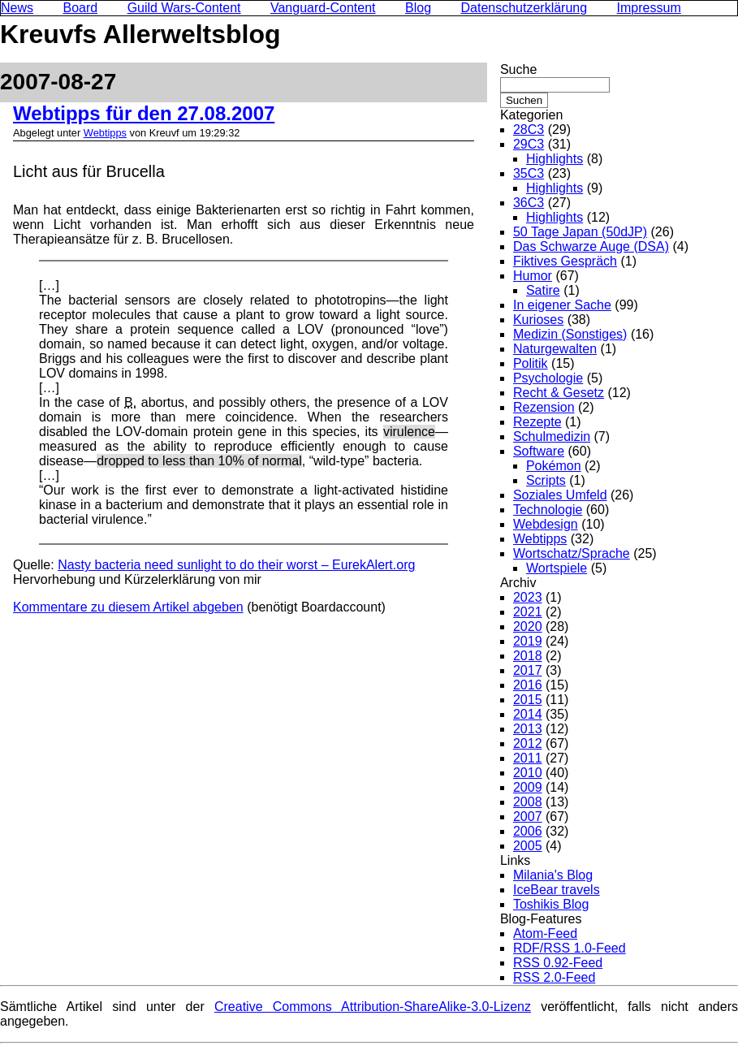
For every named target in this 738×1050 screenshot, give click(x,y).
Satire (543, 290)
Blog (418, 8)
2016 (527, 685)
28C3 (528, 129)
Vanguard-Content (323, 8)
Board (80, 8)
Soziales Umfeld (560, 495)
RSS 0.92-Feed (557, 963)
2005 (527, 846)
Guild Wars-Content (184, 8)
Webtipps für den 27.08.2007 (143, 113)
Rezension (544, 407)
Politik (530, 363)
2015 (527, 699)
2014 (527, 714)
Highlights (554, 159)
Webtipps (105, 133)
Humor (532, 276)
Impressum (649, 8)
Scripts (546, 480)
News (17, 8)
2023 (527, 597)
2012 (527, 743)
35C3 (528, 173)
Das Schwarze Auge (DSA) (591, 246)
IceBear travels (556, 890)
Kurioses (538, 319)
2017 (527, 670)
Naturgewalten (555, 349)
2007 (527, 816)
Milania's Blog (553, 875)
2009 (527, 787)
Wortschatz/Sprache (571, 553)
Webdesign (545, 524)
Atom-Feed (545, 933)
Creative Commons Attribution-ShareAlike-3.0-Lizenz (372, 1006)
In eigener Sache (562, 305)
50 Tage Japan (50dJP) (580, 232)
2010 (527, 773)
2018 (527, 656)
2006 (527, 831)
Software (538, 451)
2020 (527, 626)
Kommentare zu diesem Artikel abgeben (128, 607)
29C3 (528, 144)
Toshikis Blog (551, 904)
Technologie (547, 509)
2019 (527, 641)
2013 (527, 729)
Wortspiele (556, 568)
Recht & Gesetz (558, 393)
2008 (527, 802)
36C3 (528, 203)
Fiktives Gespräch (565, 261)
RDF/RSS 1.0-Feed (569, 948)
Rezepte (537, 422)
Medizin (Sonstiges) (570, 334)
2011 (527, 758)
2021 (527, 612)
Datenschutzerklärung (524, 8)
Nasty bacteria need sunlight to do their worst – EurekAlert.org (236, 565)
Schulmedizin (551, 436)
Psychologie (548, 378)
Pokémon (553, 466)
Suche (518, 69)
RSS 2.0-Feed (554, 977)
